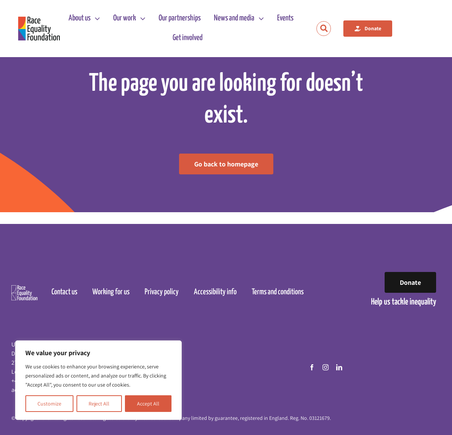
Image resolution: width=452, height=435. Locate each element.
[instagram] (326, 367)
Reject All (99, 403)
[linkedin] (339, 367)
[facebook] (312, 367)
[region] (98, 380)
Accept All (148, 403)
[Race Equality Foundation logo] (39, 29)
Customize (49, 403)
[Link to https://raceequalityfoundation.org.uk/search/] (323, 28)
